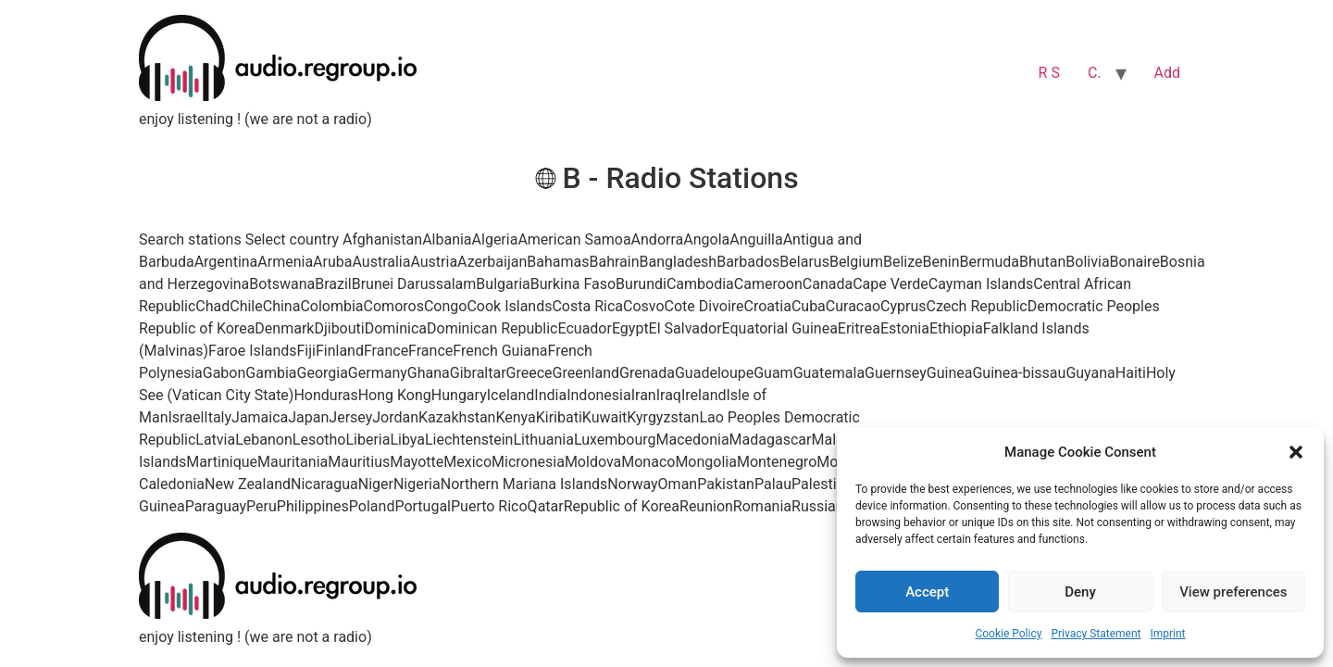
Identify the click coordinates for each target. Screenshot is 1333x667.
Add (1167, 73)
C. (1095, 73)
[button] (1296, 452)
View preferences (1233, 592)
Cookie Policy (1008, 633)
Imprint (1167, 633)
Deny (1080, 592)
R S (1049, 73)
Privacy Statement (1095, 633)
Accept (927, 592)
